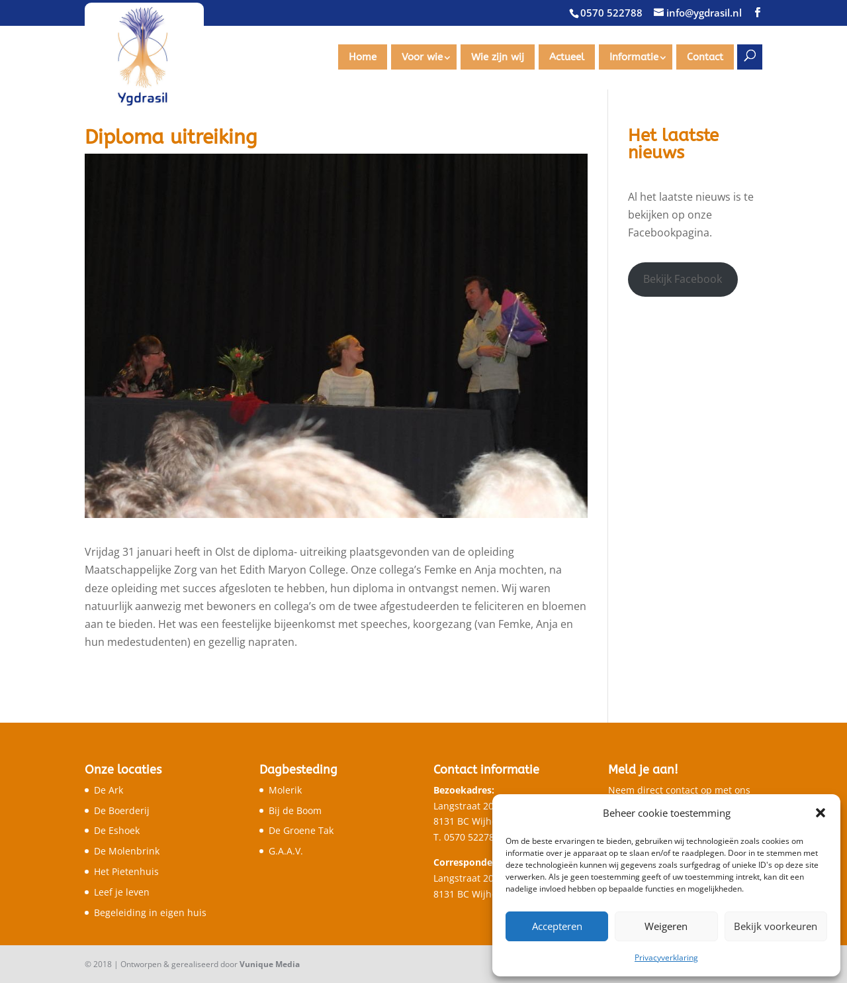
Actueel (566, 57)
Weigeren (666, 926)
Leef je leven (122, 892)
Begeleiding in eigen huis (150, 912)
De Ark (108, 790)
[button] (820, 812)
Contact (705, 57)
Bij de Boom (295, 810)
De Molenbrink (126, 851)
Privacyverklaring (666, 957)
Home (363, 57)
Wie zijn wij (497, 57)
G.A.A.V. (286, 851)
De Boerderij (122, 810)
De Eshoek (117, 830)
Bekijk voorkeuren (775, 926)
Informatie (633, 57)
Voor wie (422, 57)
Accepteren (557, 926)
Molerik (285, 790)
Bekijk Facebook (682, 279)
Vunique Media (270, 964)
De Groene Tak (301, 830)
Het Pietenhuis (126, 871)
